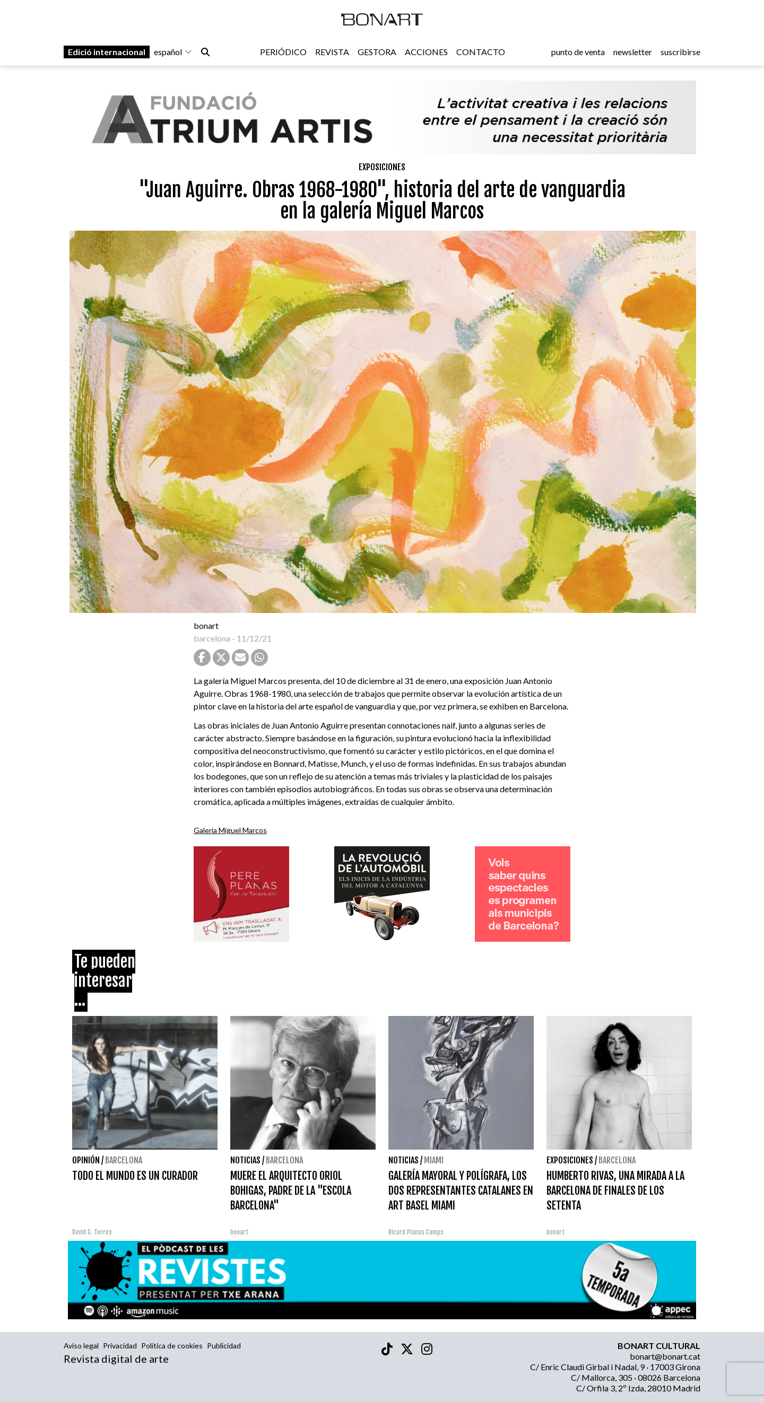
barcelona (212, 638)
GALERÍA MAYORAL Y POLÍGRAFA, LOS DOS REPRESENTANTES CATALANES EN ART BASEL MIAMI (460, 1190)
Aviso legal (81, 1345)
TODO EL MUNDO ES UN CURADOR (135, 1175)
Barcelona (123, 1160)
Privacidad (120, 1345)
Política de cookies (172, 1345)
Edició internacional (106, 54)
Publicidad (224, 1345)
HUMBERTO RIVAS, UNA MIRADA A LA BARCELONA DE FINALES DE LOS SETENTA (615, 1190)
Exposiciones (382, 167)
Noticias (245, 1160)
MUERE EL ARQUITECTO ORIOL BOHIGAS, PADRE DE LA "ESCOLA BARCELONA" (290, 1190)
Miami (434, 1160)
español (173, 54)
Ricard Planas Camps (416, 1232)
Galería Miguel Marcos (230, 830)
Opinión (86, 1160)
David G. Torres (92, 1232)
